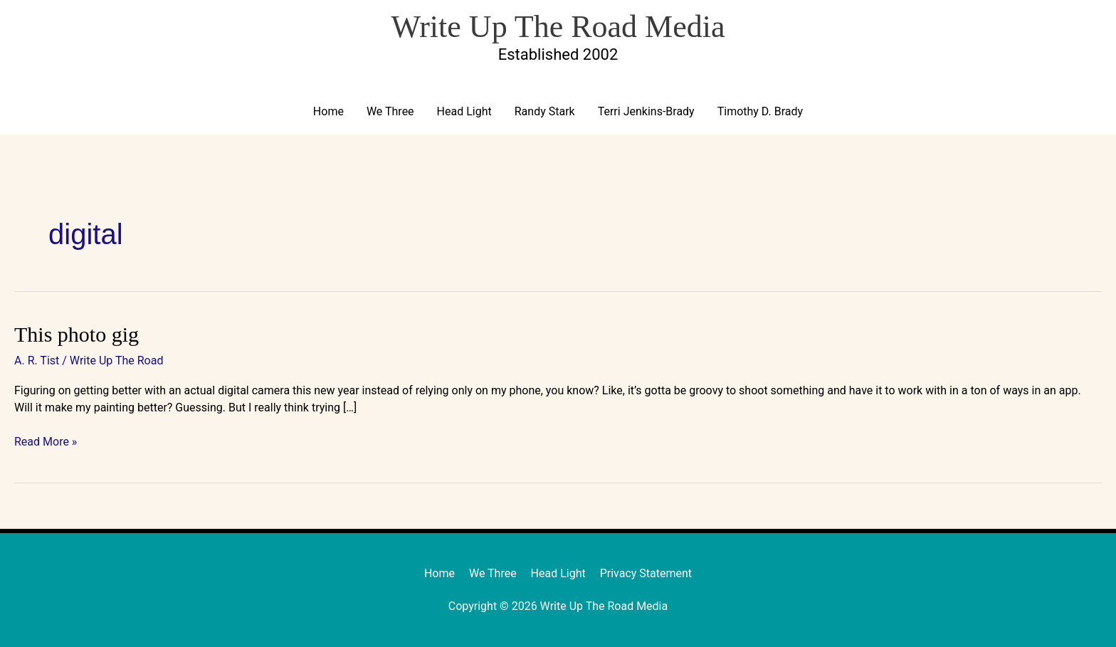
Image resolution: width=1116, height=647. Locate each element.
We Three (390, 111)
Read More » (45, 440)
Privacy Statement (646, 573)
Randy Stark (545, 111)
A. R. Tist (36, 360)
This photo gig (76, 334)
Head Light (464, 111)
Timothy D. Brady (760, 111)
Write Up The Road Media (558, 26)
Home (328, 111)
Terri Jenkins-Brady (646, 111)
